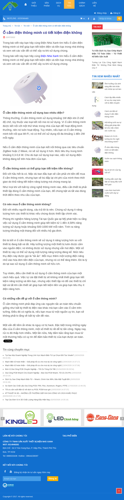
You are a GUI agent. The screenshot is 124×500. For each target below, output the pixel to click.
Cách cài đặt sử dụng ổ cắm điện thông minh (111, 114)
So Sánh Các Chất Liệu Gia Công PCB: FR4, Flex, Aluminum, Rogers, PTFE (36, 386)
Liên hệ (94, 4)
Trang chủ (7, 26)
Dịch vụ (58, 4)
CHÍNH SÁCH (82, 4)
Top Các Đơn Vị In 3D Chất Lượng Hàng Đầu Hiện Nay (27, 400)
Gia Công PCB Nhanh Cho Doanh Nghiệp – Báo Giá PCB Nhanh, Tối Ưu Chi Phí (38, 373)
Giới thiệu (34, 4)
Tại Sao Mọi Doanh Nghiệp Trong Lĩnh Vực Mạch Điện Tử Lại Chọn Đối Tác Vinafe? (39, 355)
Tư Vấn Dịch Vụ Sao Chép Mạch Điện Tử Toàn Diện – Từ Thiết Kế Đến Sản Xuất (107, 53)
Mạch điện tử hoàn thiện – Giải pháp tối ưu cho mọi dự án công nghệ (33, 362)
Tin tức (69, 4)
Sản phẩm (46, 4)
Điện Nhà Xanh (50, 55)
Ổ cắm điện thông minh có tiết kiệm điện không (52, 26)
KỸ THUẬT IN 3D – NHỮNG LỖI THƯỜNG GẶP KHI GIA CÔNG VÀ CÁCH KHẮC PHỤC (41, 393)
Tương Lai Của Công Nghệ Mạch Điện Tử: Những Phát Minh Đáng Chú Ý (107, 65)
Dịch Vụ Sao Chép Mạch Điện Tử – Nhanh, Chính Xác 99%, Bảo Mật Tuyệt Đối (37, 379)
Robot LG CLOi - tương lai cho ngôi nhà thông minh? (112, 139)
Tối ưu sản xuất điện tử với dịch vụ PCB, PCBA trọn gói (27, 389)
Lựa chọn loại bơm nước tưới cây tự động (112, 193)
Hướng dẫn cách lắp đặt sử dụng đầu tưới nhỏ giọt (113, 181)
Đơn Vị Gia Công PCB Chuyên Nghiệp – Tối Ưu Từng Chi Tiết (30, 369)
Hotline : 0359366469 (17, 18)
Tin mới (26, 26)
